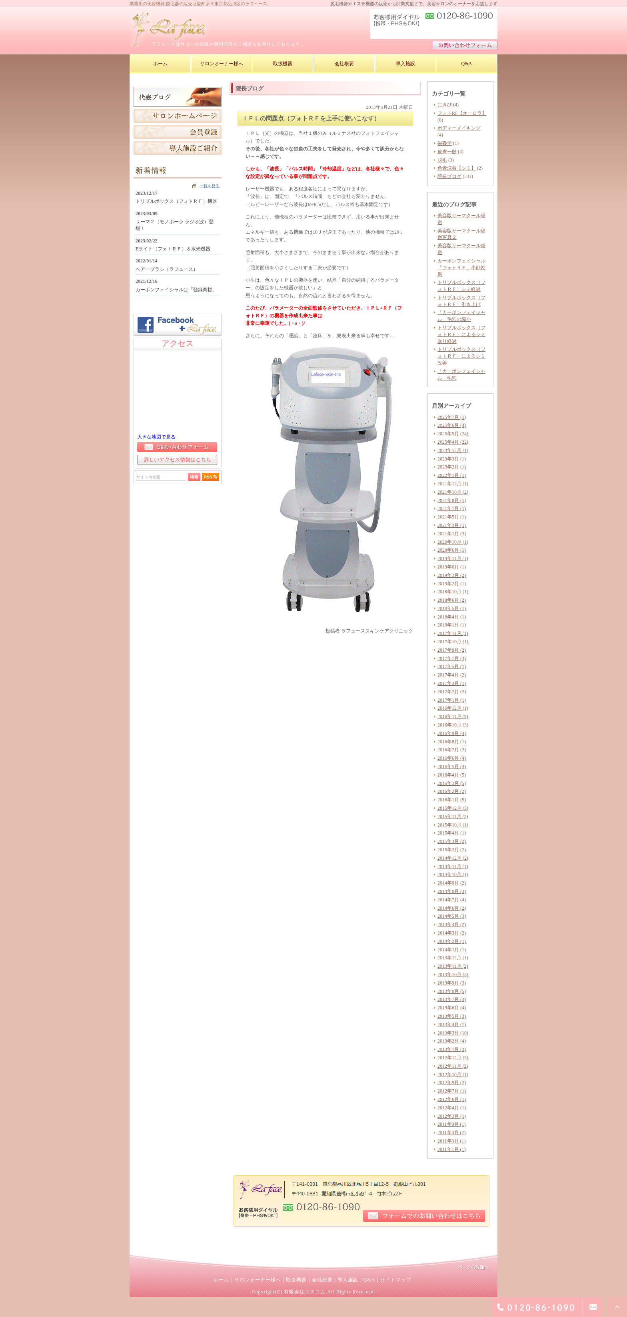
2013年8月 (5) (451, 991)
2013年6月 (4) (451, 1008)
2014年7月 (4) (451, 900)
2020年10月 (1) (452, 542)
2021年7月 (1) (451, 508)
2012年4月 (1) (451, 1108)
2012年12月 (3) (452, 1058)
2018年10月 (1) (452, 591)
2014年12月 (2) (452, 858)
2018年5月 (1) (451, 608)
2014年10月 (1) (452, 874)
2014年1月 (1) (451, 950)
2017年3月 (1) (451, 683)
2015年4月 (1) (451, 833)
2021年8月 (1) (451, 500)
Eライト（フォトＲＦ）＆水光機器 (173, 249)
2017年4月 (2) (451, 675)
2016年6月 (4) (451, 758)
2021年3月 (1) (451, 525)
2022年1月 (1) (451, 475)
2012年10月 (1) (452, 1074)
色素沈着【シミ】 (456, 168)
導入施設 (347, 1280)
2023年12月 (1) (452, 450)
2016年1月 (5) (451, 800)
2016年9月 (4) (451, 733)
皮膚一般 (447, 151)
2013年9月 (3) (451, 983)
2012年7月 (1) (451, 1091)
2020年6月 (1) (451, 550)
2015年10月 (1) (452, 825)
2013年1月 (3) (451, 1049)
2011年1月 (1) (451, 1149)
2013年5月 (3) (451, 1016)
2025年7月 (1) (451, 417)
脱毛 (442, 160)
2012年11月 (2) (452, 1066)
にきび (444, 105)
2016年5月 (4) (451, 766)
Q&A (369, 1280)
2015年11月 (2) (452, 816)
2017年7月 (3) (451, 658)
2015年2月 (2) (451, 850)
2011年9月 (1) (451, 1124)
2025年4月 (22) (452, 442)
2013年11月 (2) (452, 966)
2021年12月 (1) (452, 483)
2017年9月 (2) (451, 650)
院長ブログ (449, 176)
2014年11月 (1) (452, 866)
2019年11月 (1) (452, 558)
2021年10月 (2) (452, 492)
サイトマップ (395, 1280)
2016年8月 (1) (451, 742)
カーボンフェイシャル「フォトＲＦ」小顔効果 (461, 267)
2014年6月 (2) (451, 908)
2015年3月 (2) (451, 841)
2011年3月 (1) (451, 1141)
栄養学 (444, 143)
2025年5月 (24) (452, 433)
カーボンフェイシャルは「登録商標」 (176, 289)
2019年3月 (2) (451, 575)
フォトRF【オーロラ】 (462, 113)
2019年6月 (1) (451, 567)
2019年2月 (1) (451, 583)
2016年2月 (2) (451, 791)
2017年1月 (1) (451, 700)
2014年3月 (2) (451, 933)
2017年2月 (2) (451, 692)
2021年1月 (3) (451, 533)
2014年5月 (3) (451, 916)
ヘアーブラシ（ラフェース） (167, 269)
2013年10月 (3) (452, 974)
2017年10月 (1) (452, 641)
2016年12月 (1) (452, 708)
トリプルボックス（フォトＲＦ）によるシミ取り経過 (461, 334)
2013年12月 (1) (452, 958)
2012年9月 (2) (451, 1082)
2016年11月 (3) (452, 716)
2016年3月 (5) (451, 783)
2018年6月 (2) (451, 600)
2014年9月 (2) (451, 883)
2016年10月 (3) (452, 725)
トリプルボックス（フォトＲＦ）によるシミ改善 (461, 356)
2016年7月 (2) (451, 750)
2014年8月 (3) (451, 891)
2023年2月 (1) (451, 467)
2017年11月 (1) (452, 633)
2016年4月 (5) (451, 775)
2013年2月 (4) (451, 1041)
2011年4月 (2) (451, 1132)
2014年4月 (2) (451, 924)
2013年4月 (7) (451, 1024)
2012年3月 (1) (451, 1116)
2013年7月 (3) (451, 999)
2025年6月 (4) (451, 425)
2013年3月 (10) (452, 1033)
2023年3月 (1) (451, 459)
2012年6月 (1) (451, 1099)
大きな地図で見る (156, 437)
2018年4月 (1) (451, 617)
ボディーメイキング (459, 128)
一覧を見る (210, 186)
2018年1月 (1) (451, 625)
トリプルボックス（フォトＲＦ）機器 (176, 201)
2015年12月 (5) (452, 808)
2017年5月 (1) (451, 666)
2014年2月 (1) (451, 941)
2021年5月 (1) (451, 517)
